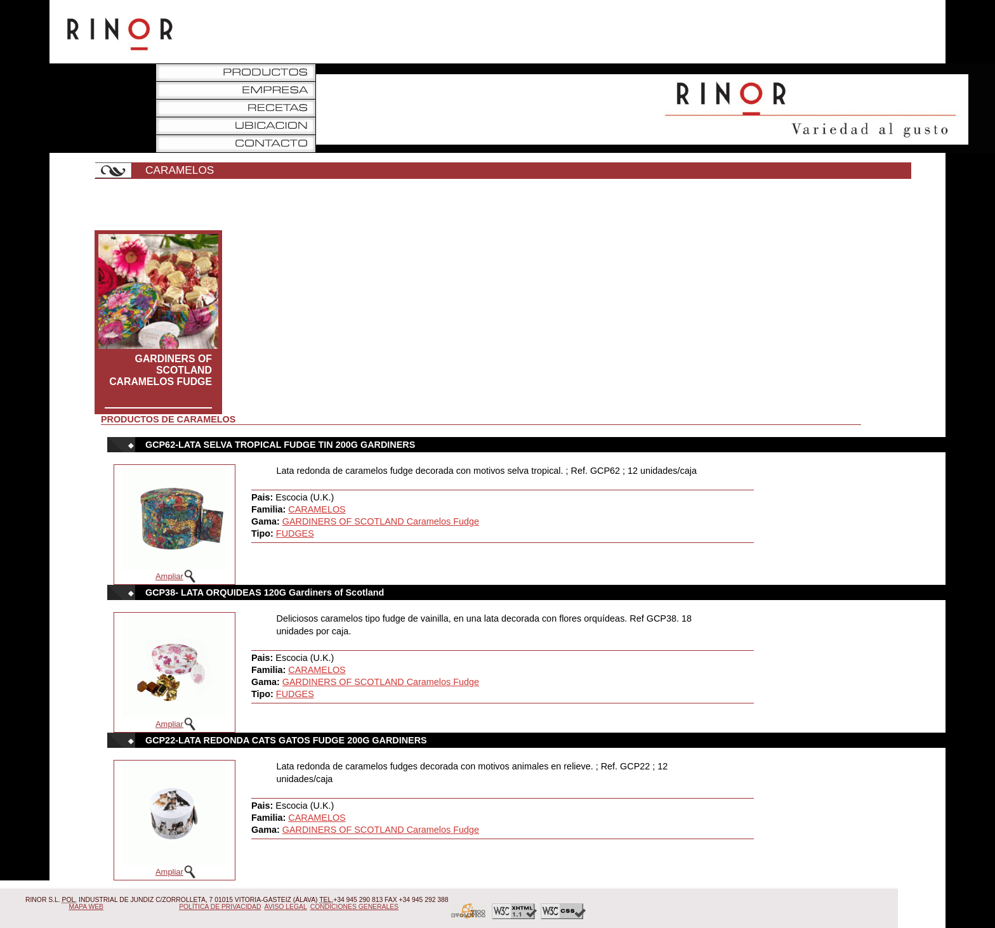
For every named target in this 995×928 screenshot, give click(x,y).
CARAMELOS (316, 509)
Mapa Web (86, 906)
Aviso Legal (286, 906)
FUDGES (295, 533)
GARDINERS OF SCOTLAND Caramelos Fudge (160, 370)
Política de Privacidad (220, 906)
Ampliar (169, 576)
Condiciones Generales (354, 906)
